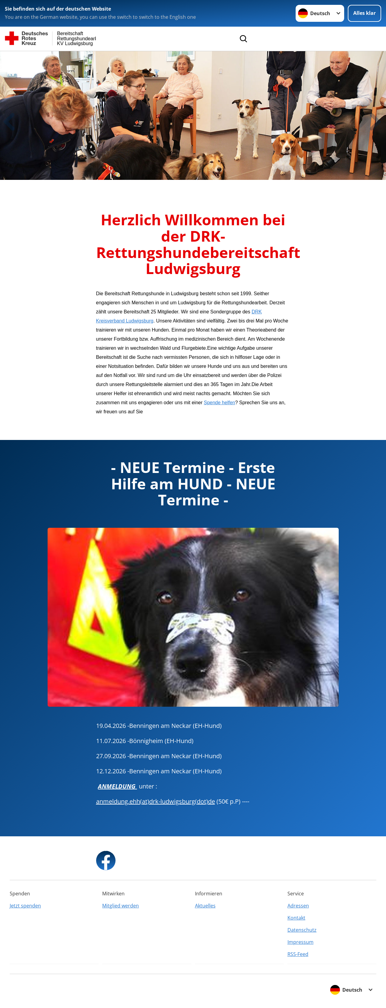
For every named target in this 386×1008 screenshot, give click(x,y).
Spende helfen (219, 402)
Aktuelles (205, 905)
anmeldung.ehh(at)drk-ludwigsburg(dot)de (155, 801)
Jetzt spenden (25, 905)
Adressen (298, 905)
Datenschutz (302, 930)
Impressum (300, 942)
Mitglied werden (120, 905)
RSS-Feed (297, 954)
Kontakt (296, 917)
